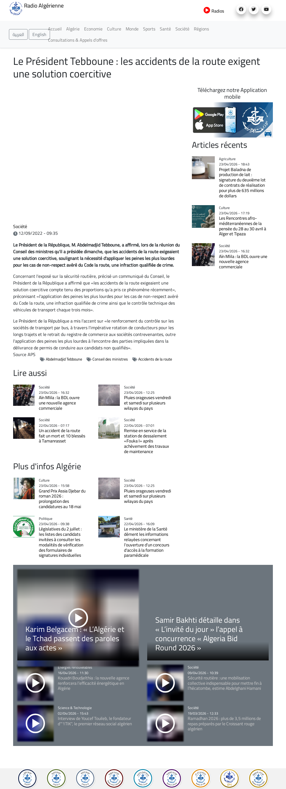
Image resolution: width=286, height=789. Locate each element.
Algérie (73, 29)
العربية (18, 34)
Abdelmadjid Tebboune (64, 359)
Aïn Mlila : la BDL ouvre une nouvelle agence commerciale (59, 403)
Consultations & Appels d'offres (77, 40)
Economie (93, 29)
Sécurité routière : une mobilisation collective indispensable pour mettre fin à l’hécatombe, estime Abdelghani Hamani (225, 683)
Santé (165, 29)
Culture (114, 29)
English (39, 34)
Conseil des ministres (110, 359)
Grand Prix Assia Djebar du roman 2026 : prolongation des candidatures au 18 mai (62, 499)
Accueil (55, 29)
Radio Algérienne (36, 7)
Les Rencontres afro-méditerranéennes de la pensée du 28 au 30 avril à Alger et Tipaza (242, 226)
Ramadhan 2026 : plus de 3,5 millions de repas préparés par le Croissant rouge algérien (224, 723)
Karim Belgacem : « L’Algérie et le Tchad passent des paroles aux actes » (74, 638)
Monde (132, 29)
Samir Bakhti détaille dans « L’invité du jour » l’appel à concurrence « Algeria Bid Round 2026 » (199, 634)
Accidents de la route (155, 359)
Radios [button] (214, 11)
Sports (149, 29)
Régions (201, 29)
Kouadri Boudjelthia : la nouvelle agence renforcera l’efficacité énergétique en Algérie (93, 683)
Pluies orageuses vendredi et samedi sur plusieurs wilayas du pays (147, 403)
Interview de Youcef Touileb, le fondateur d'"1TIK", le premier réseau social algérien (95, 721)
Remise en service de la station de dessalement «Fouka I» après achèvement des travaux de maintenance (146, 441)
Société (182, 29)
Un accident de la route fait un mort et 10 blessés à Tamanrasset (62, 436)
